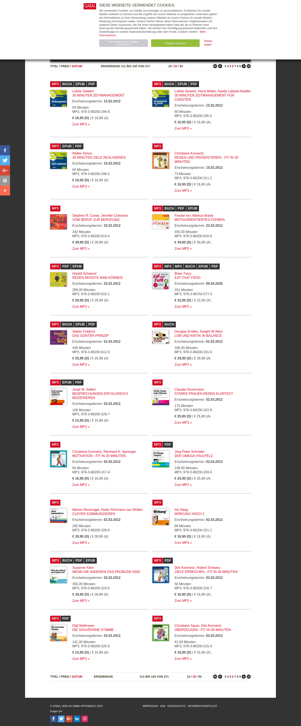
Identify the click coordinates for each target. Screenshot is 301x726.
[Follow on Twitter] (61, 719)
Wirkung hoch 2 (189, 514)
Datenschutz (176, 706)
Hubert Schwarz (209, 567)
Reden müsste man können (97, 277)
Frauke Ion (182, 215)
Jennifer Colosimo (114, 215)
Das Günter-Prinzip (90, 335)
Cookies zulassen (175, 43)
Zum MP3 (79, 124)
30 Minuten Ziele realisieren (98, 157)
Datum (77, 66)
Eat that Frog (188, 277)
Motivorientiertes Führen (200, 219)
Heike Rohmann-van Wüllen (122, 509)
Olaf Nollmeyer (83, 625)
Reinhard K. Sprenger (119, 451)
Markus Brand (202, 215)
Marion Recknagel (85, 509)
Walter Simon (82, 153)
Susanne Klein (83, 567)
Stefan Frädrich (83, 331)
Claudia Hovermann (189, 389)
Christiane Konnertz (189, 153)
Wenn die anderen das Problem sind (106, 572)
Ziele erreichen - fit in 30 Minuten (206, 572)
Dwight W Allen (211, 331)
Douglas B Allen (186, 331)
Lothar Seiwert (83, 91)
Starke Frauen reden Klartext (204, 393)
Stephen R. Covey (85, 215)
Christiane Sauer (187, 625)
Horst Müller (207, 91)
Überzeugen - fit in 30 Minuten (203, 630)
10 (170, 66)
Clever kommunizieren (93, 514)
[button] (5, 150)
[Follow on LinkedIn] (77, 719)
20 (175, 66)
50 (181, 66)
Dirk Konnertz (185, 567)
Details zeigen (208, 42)
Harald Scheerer (84, 273)
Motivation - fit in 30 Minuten (99, 456)
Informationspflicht (202, 706)
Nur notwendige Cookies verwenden (123, 43)
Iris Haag (181, 509)
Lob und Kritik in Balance (198, 335)
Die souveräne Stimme (93, 630)
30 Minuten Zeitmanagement (98, 95)
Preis (65, 66)
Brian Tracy (183, 273)
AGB (162, 706)
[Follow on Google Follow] (69, 719)
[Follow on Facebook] (53, 719)
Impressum (150, 706)
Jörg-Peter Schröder (190, 451)
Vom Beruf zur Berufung (96, 219)
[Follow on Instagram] (84, 719)
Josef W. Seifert (84, 389)
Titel (54, 66)
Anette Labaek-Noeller (234, 91)
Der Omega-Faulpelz (194, 456)
